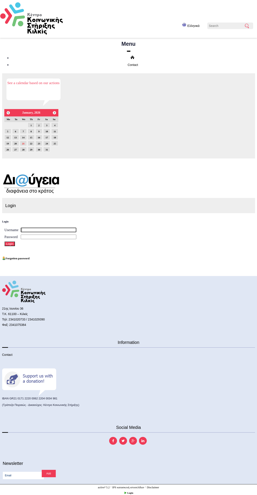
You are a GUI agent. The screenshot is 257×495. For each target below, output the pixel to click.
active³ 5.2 (104, 487)
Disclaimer (153, 487)
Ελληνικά (191, 25)
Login (128, 493)
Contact (133, 65)
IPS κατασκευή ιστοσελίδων (128, 487)
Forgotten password (16, 258)
